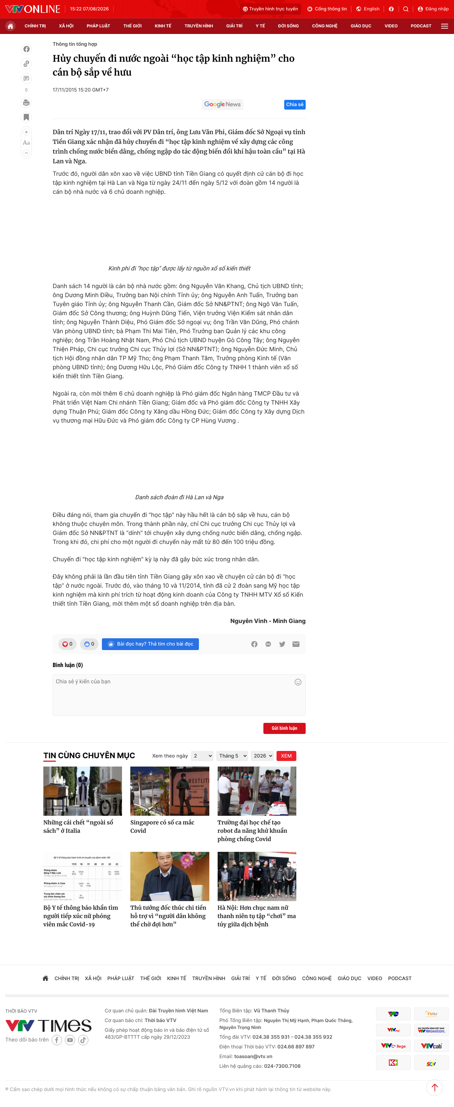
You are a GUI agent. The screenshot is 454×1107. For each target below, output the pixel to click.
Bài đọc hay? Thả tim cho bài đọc (150, 644)
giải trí (234, 25)
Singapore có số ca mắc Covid (162, 826)
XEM (286, 756)
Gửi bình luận (284, 728)
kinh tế (163, 25)
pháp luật (98, 25)
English (367, 9)
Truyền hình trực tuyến (270, 9)
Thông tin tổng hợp (75, 44)
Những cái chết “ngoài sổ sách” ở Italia (78, 826)
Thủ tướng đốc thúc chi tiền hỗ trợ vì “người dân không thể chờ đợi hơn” (168, 916)
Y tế (260, 25)
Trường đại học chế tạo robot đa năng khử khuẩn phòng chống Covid (252, 831)
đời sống (288, 25)
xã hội (66, 25)
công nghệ (325, 25)
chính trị (35, 25)
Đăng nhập (433, 9)
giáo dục (361, 25)
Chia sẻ (295, 104)
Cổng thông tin (327, 9)
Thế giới (132, 25)
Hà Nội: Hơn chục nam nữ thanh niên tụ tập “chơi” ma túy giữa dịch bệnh (257, 916)
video (391, 25)
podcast (421, 25)
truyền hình (198, 25)
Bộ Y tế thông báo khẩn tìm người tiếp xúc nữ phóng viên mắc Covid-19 (80, 916)
